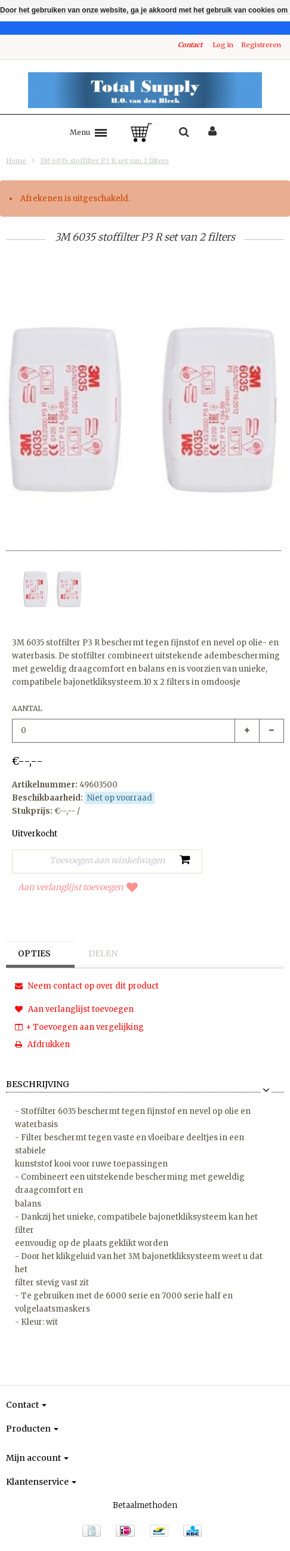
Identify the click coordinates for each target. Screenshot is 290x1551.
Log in (222, 45)
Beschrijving (37, 1085)
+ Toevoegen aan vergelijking (79, 1027)
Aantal (27, 708)
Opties (34, 953)
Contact (190, 45)
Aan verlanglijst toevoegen (78, 887)
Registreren (261, 45)
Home (16, 160)
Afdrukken (42, 1044)
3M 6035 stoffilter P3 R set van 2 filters (104, 160)
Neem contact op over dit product (87, 986)
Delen (103, 953)
